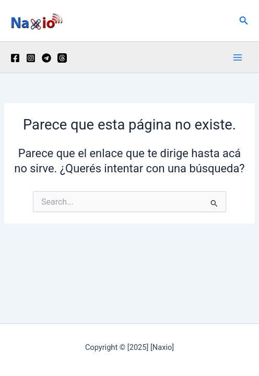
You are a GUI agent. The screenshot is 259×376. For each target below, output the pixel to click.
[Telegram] (46, 58)
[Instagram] (31, 58)
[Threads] (62, 58)
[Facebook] (15, 58)
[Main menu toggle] (238, 57)
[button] (244, 20)
